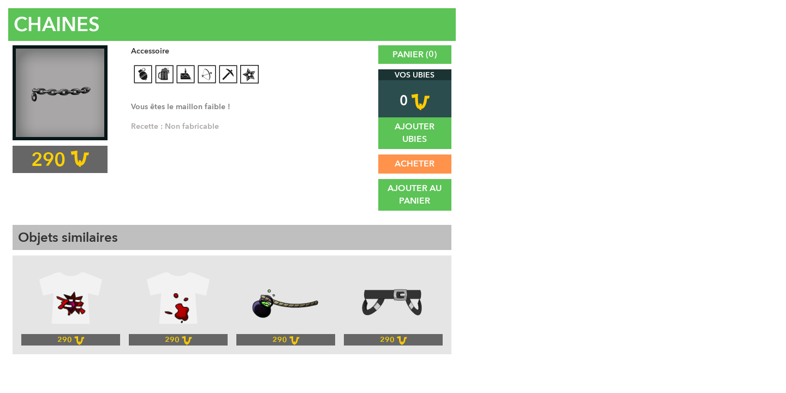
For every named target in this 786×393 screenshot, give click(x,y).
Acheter (414, 163)
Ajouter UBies (414, 132)
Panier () (414, 54)
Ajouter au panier (415, 194)
